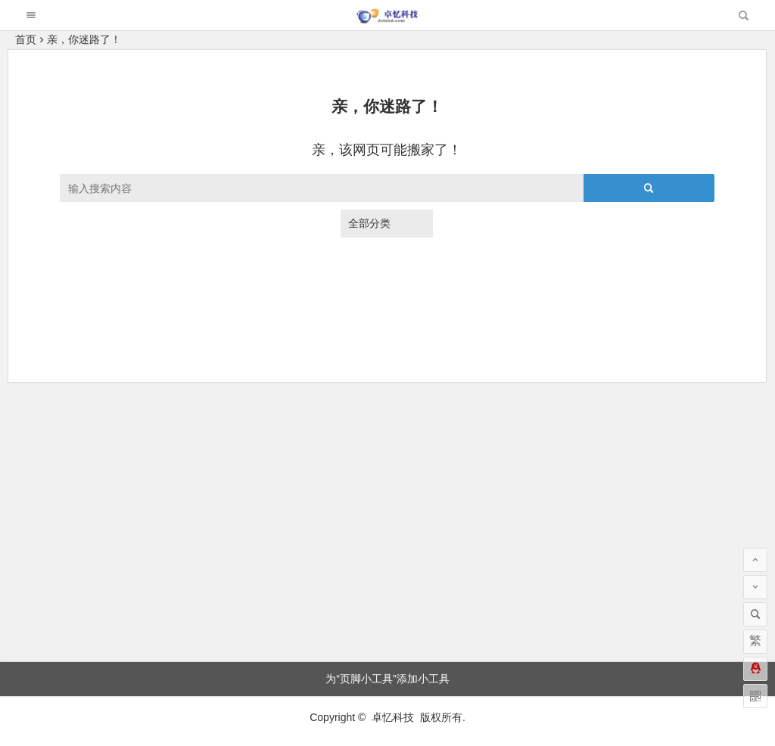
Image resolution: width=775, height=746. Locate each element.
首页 (25, 39)
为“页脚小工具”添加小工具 (387, 679)
